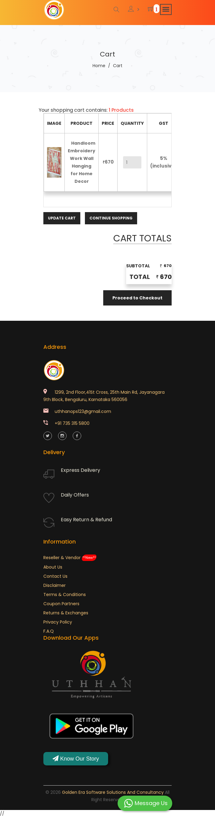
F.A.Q (48, 630)
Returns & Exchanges (65, 612)
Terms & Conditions (64, 594)
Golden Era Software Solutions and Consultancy (113, 792)
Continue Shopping (111, 217)
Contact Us (55, 576)
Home (99, 66)
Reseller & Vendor (70, 557)
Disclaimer (54, 585)
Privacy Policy (57, 621)
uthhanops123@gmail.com (83, 411)
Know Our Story (76, 758)
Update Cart (62, 217)
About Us (52, 566)
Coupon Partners (61, 603)
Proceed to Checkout (137, 298)
